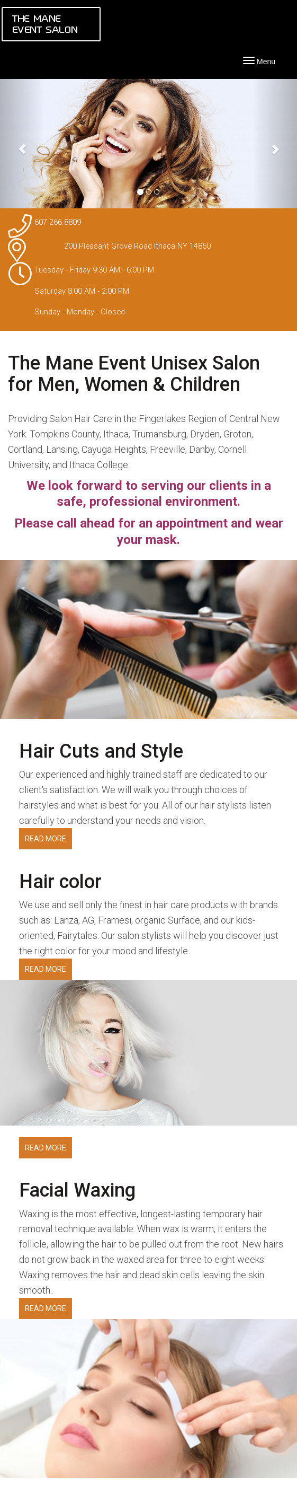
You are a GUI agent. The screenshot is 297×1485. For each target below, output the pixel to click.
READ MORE (45, 838)
